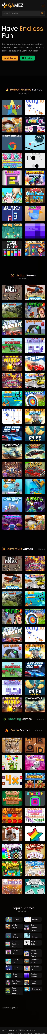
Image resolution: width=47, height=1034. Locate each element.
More (41, 549)
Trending (27, 58)
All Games (10, 58)
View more (23, 93)
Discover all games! (10, 1008)
